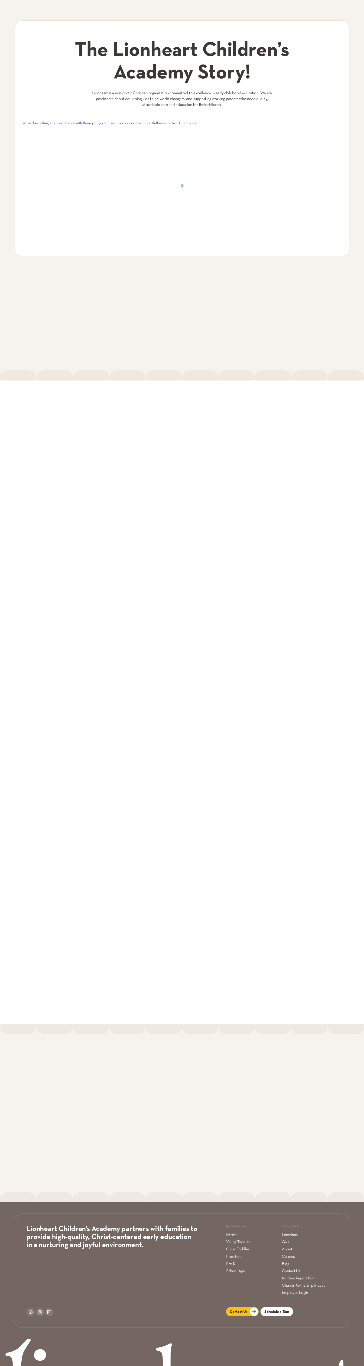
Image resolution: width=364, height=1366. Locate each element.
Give (285, 1242)
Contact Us (291, 1271)
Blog (285, 1264)
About (287, 1249)
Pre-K (230, 1264)
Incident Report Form (299, 1278)
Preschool (234, 1257)
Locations (289, 1235)
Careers (288, 1257)
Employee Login (295, 1293)
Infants (231, 1235)
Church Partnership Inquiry (303, 1286)
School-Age (235, 1271)
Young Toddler (238, 1242)
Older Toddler (237, 1249)
